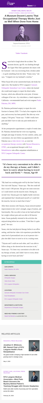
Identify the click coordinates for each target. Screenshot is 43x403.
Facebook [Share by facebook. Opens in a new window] (24, 53)
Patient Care (7, 371)
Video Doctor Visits (10, 281)
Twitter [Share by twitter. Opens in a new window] (18, 53)
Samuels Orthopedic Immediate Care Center (17, 292)
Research (6, 341)
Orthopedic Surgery (10, 278)
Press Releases (16, 341)
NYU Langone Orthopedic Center (13, 153)
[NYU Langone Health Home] (11, 4)
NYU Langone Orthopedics (12, 284)
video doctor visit (18, 141)
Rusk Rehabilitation (10, 296)
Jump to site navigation (21, 7)
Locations (16, 371)
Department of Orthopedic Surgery (14, 307)
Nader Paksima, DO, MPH (12, 269)
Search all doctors (10, 316)
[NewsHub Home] (31, 5)
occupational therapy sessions (12, 144)
